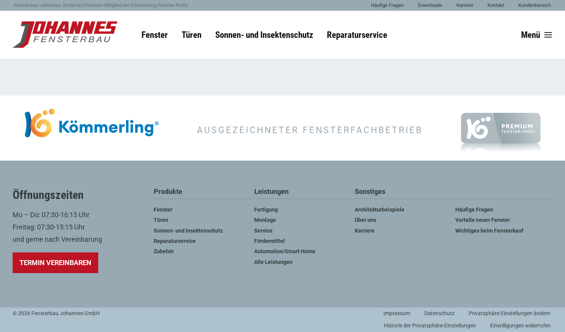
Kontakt (495, 5)
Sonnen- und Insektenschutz (264, 34)
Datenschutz (439, 313)
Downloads (430, 5)
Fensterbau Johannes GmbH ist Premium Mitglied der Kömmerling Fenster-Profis (101, 5)
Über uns (365, 220)
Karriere (464, 5)
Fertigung (266, 210)
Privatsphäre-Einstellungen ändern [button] (509, 313)
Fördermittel (269, 241)
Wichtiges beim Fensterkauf (489, 231)
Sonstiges (370, 191)
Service (263, 231)
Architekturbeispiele (379, 210)
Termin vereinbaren (55, 263)
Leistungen (271, 191)
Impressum (396, 313)
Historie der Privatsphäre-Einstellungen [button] (430, 325)
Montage (265, 220)
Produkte (168, 191)
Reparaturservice (357, 34)
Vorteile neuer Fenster (482, 220)
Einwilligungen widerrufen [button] (520, 325)
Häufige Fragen (387, 5)
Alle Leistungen (273, 262)
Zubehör (164, 251)
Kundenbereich (534, 5)
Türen (191, 34)
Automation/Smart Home (284, 251)
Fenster (154, 34)
